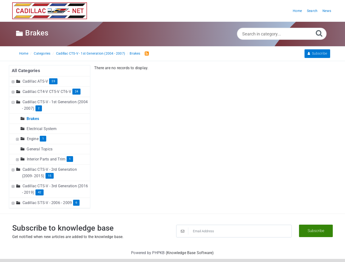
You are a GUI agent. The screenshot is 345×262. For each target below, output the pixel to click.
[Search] (319, 33)
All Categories (26, 70)
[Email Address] (234, 231)
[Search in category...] (282, 34)
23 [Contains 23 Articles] (53, 81)
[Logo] (49, 10)
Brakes (135, 53)
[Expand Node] (14, 81)
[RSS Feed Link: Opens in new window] (146, 53)
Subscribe (317, 53)
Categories (42, 53)
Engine (33, 139)
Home (23, 53)
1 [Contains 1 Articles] (43, 138)
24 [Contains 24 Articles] (76, 91)
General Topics (39, 149)
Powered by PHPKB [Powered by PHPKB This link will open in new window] (148, 253)
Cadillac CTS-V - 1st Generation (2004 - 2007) (90, 53)
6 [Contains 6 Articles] (76, 202)
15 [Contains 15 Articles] (49, 175)
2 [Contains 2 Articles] (39, 108)
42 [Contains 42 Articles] (39, 192)
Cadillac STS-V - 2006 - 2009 (47, 202)
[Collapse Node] (14, 102)
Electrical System (41, 128)
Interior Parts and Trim (46, 159)
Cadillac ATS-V (35, 81)
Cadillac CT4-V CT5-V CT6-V (47, 91)
